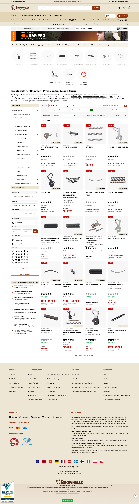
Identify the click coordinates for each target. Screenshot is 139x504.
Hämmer (109, 167)
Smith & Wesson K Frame (25, 99)
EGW (111, 97)
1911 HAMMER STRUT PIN (93, 284)
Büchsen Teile (21, 20)
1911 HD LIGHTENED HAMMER (118, 147)
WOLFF (87, 145)
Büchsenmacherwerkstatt (111, 400)
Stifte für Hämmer (44, 350)
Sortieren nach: (47, 115)
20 (98, 115)
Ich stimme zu (67, 500)
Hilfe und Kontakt (18, 1)
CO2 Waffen (51, 391)
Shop (13, 16)
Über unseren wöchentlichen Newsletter (25, 312)
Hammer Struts (88, 212)
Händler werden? (109, 379)
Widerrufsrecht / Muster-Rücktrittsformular (86, 387)
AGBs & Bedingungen (61, 493)
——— (125, 19)
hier (68, 489)
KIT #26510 (89, 147)
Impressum (106, 391)
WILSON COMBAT (67, 236)
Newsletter (12, 391)
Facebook (35, 417)
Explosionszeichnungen (32, 16)
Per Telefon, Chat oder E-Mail (22, 293)
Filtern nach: (46, 110)
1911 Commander (40, 99)
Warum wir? (75, 375)
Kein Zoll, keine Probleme (21, 299)
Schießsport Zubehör (72, 20)
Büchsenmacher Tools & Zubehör (92, 20)
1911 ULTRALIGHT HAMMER (117, 239)
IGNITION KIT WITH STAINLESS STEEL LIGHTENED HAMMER (70, 195)
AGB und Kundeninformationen (82, 383)
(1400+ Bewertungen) (75, 24)
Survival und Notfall (53, 387)
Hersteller (55, 16)
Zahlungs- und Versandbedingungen (84, 391)
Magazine (55, 20)
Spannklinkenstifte (44, 258)
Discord (13, 417)
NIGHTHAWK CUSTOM (46, 191)
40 (101, 115)
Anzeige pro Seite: (91, 115)
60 (104, 115)
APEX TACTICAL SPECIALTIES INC (95, 97)
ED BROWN (65, 282)
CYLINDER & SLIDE (68, 328)
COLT (42, 236)
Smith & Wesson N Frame (59, 99)
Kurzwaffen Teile (32, 20)
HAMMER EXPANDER (70, 147)
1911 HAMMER (45, 193)
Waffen (13, 20)
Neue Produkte (14, 383)
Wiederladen (63, 20)
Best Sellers (13, 379)
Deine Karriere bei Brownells (56, 395)
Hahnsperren (43, 167)
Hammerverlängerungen (68, 167)
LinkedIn (46, 417)
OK (35, 231)
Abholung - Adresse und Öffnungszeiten (116, 395)
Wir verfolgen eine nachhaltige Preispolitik (25, 326)
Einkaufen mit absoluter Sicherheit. (23, 305)
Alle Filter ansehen (25, 269)
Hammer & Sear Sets (67, 350)
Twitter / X (57, 417)
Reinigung (120, 20)
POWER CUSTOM (76, 97)
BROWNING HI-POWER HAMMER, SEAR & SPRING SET (72, 332)
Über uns (106, 375)
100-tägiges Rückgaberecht (118, 1)
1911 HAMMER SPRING (115, 193)
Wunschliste (125, 7)
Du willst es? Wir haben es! (21, 287)
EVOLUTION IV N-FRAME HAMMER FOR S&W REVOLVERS (93, 241)
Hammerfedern (88, 167)
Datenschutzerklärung (110, 387)
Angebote (124, 16)
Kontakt (105, 383)
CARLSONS (66, 145)
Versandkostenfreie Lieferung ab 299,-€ (67, 1)
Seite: (117, 115)
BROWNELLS (88, 282)
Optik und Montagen (109, 20)
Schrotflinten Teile (44, 20)
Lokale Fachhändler (78, 379)
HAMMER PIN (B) (46, 330)
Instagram (23, 417)
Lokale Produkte (52, 400)
